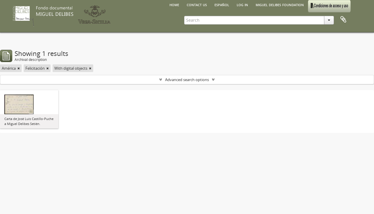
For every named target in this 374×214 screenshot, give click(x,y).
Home (174, 4)
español (221, 4)
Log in (242, 4)
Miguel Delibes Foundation (280, 4)
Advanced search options (187, 79)
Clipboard (343, 19)
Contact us (197, 4)
